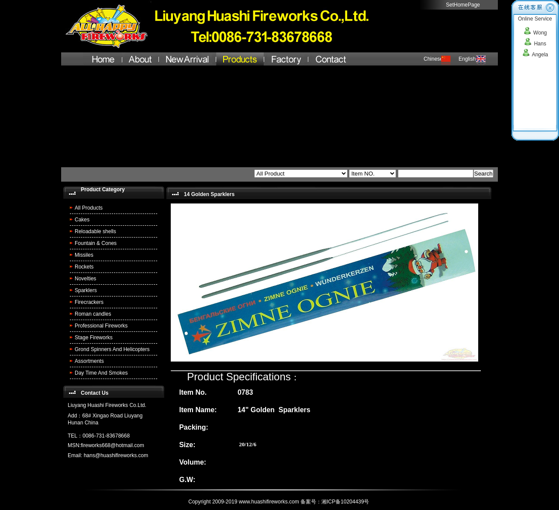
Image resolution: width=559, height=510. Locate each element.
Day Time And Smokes (101, 373)
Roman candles (93, 314)
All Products (89, 208)
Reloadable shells (95, 231)
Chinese (433, 59)
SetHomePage (463, 5)
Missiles (84, 255)
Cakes (82, 220)
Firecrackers (89, 302)
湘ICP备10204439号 (346, 502)
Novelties (85, 279)
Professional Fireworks (101, 326)
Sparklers (86, 290)
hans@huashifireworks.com (116, 455)
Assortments (89, 361)
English (467, 59)
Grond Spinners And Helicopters (112, 349)
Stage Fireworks (94, 337)
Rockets (84, 267)
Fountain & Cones (96, 243)
